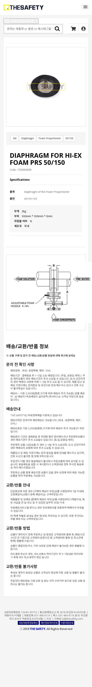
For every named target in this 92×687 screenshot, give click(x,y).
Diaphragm (27, 138)
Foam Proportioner (50, 138)
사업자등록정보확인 (28, 622)
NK (15, 138)
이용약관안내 (67, 622)
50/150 (69, 138)
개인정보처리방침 (49, 622)
